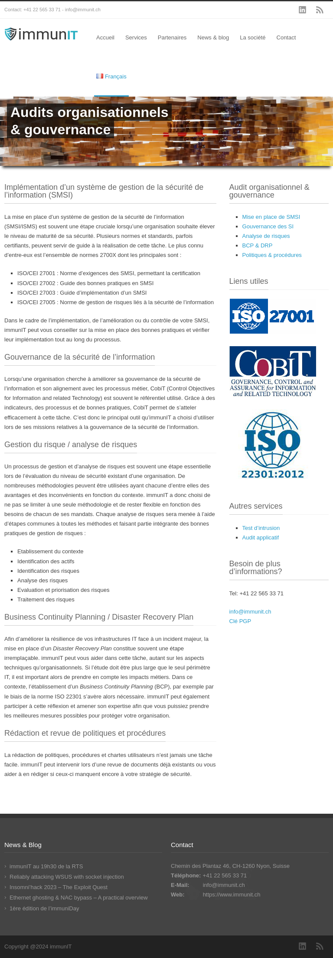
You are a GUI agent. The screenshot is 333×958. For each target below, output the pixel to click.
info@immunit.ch (250, 611)
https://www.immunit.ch (232, 894)
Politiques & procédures (272, 255)
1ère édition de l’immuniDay (44, 908)
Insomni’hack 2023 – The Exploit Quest (59, 887)
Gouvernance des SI (268, 226)
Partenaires (172, 37)
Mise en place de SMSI (271, 217)
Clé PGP (240, 621)
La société (252, 37)
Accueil (105, 37)
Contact (286, 37)
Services (136, 37)
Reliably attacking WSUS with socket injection (67, 877)
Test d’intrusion (261, 528)
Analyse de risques (266, 236)
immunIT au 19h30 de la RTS (46, 866)
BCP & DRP (257, 245)
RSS (320, 10)
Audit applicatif (260, 537)
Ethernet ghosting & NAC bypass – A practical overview (79, 897)
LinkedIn (302, 10)
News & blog (213, 37)
